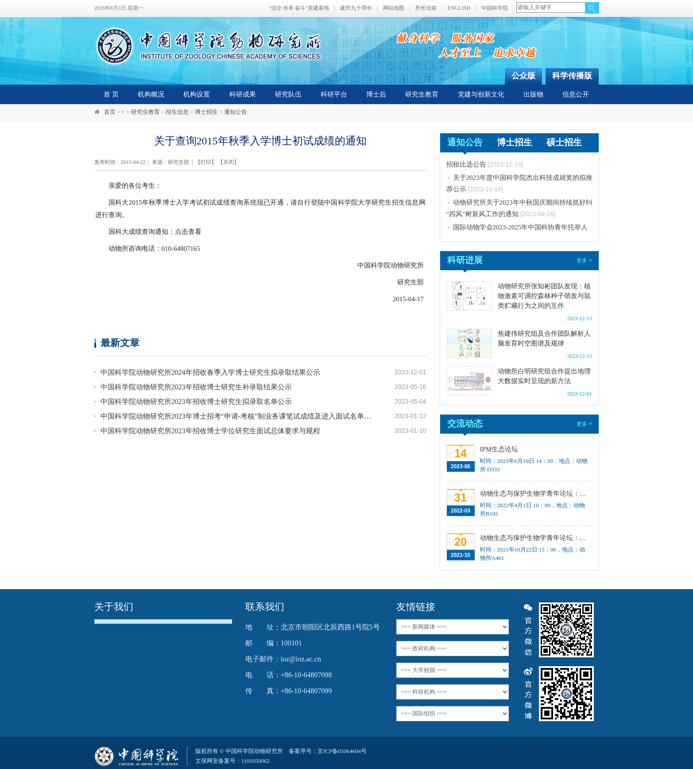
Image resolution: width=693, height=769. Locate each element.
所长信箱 (426, 8)
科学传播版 (572, 75)
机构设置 (196, 94)
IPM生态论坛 (499, 449)
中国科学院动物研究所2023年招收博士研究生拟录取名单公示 (196, 401)
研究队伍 (288, 94)
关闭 (228, 162)
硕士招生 (564, 142)
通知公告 (235, 112)
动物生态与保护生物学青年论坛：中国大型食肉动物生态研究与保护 (535, 537)
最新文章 (120, 342)
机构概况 (151, 94)
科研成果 (242, 94)
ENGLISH (459, 8)
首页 (110, 112)
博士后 (376, 94)
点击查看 (188, 231)
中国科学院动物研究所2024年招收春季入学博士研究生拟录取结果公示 (210, 372)
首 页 (111, 94)
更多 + (584, 260)
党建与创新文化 (481, 94)
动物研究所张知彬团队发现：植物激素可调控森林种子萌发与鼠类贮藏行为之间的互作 (544, 296)
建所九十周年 (356, 8)
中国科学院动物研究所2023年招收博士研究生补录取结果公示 (196, 387)
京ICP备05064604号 (342, 751)
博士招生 (206, 112)
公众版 (523, 75)
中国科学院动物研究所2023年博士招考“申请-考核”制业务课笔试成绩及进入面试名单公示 (237, 416)
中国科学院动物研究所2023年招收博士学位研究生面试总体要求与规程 (210, 431)
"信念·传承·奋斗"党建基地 (299, 8)
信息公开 (575, 94)
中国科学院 (494, 8)
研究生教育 (421, 94)
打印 (206, 162)
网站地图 (393, 8)
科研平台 (334, 94)
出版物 (533, 94)
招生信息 (177, 112)
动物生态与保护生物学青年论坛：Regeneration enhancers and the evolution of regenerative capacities (535, 493)
